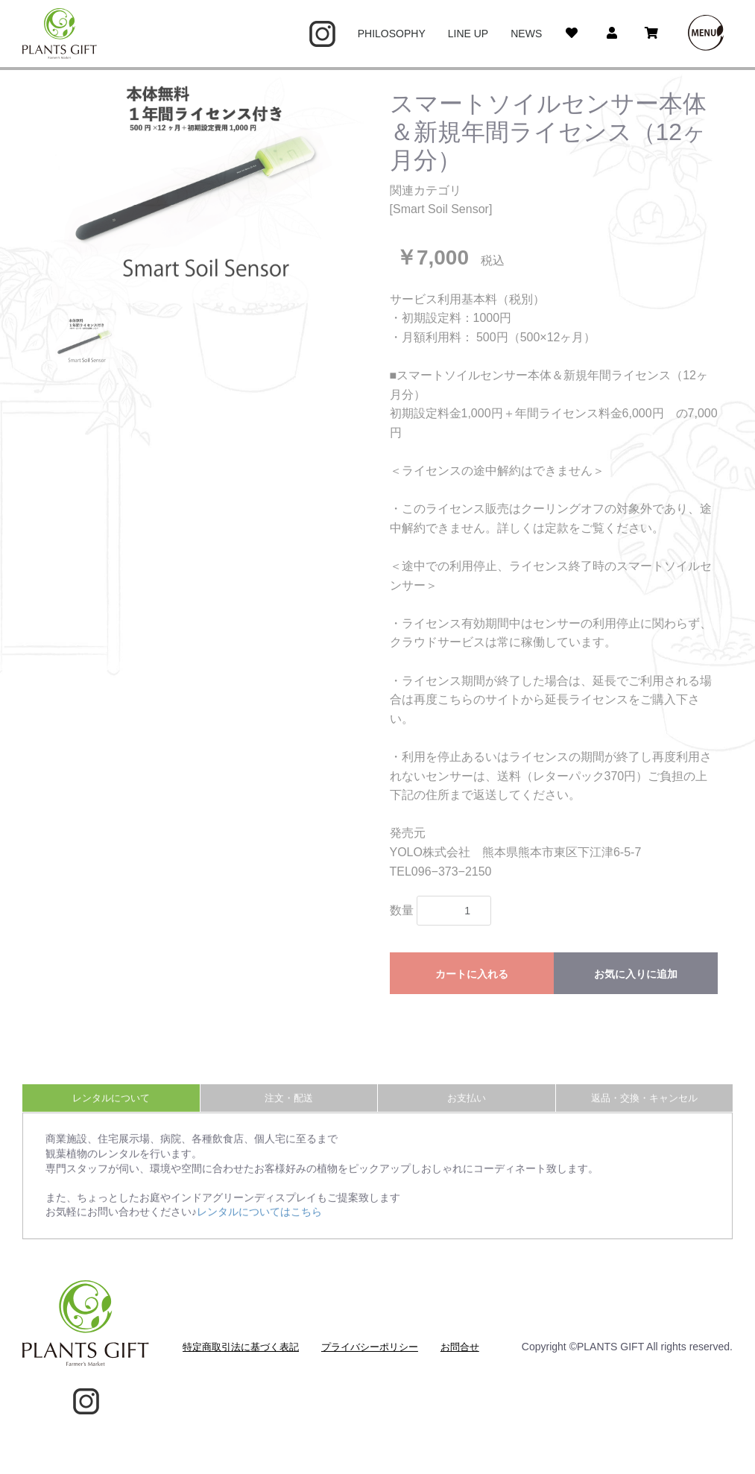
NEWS (526, 33)
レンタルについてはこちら (259, 1225)
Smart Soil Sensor (441, 209)
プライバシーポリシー (369, 1347)
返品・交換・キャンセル (644, 1110)
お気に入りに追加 (635, 974)
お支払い (466, 1110)
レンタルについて (111, 1110)
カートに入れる (471, 974)
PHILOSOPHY (392, 33)
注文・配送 (289, 1110)
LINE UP (468, 33)
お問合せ (459, 1347)
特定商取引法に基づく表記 (241, 1347)
